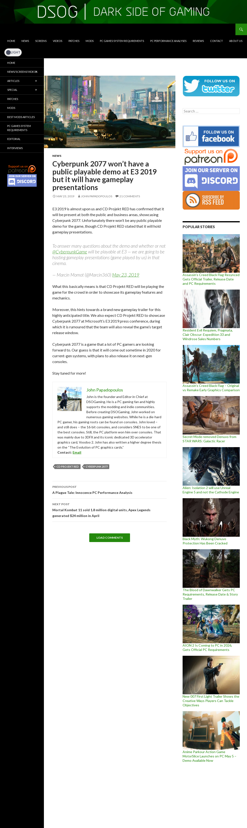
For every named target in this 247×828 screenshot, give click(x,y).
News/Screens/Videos (22, 71)
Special (12, 89)
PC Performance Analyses (168, 40)
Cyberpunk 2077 (97, 466)
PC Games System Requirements (122, 40)
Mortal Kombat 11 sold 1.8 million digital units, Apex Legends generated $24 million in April (109, 509)
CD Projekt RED (67, 466)
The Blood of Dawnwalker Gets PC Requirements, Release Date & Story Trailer (210, 594)
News (25, 40)
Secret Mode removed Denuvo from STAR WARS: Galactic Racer (209, 439)
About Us (235, 40)
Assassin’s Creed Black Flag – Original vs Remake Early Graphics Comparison (211, 388)
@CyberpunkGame (69, 251)
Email (77, 452)
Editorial (14, 138)
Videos (57, 40)
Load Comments (109, 537)
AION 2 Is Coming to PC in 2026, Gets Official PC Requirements (207, 647)
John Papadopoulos (96, 196)
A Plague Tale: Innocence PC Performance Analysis (109, 489)
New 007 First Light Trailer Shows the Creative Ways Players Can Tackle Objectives (211, 700)
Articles (13, 80)
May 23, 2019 (125, 275)
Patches (74, 40)
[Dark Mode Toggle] (13, 52)
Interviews (15, 148)
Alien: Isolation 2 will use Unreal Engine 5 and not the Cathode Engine (211, 490)
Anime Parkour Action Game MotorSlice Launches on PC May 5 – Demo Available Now (209, 756)
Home (11, 40)
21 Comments (129, 196)
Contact (216, 40)
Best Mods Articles (21, 117)
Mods (90, 40)
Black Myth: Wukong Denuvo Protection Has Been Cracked (205, 541)
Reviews (198, 40)
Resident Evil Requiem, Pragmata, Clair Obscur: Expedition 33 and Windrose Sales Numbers (208, 334)
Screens (41, 40)
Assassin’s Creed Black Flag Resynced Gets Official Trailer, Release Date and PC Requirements (211, 279)
